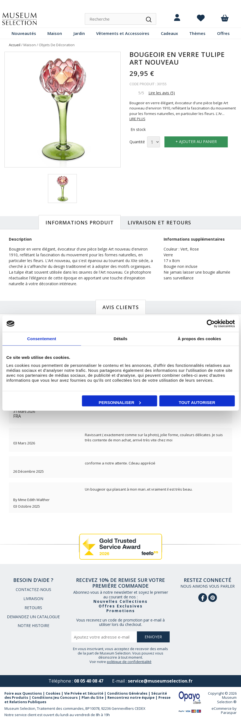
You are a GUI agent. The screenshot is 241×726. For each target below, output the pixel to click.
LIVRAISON (33, 598)
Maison (54, 33)
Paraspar (229, 712)
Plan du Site (93, 697)
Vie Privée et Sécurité (83, 693)
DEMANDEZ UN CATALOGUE (33, 616)
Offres (223, 33)
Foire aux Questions (23, 693)
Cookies (53, 693)
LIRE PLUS (137, 118)
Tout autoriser (197, 402)
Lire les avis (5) (161, 92)
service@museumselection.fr (160, 681)
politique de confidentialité (129, 661)
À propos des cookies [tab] (199, 338)
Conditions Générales (127, 693)
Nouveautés (24, 33)
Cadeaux (169, 33)
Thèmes (197, 33)
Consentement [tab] (41, 338)
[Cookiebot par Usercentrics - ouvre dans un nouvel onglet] (210, 324)
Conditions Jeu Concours (55, 697)
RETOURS (33, 607)
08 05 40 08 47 (88, 681)
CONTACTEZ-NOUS (33, 589)
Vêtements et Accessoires (122, 33)
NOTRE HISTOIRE (33, 625)
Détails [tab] (121, 338)
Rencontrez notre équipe (131, 697)
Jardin (79, 33)
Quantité (137, 142)
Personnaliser (120, 402)
